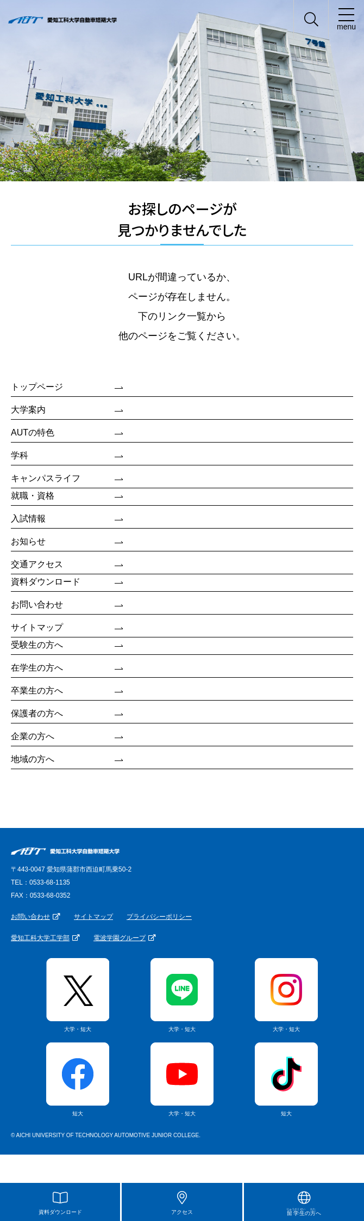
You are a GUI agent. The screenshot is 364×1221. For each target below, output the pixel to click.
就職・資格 (32, 495)
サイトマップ (37, 627)
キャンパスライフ (45, 478)
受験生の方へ (37, 644)
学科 (19, 455)
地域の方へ (32, 759)
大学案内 (28, 409)
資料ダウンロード (45, 581)
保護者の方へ (37, 713)
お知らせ (28, 541)
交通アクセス (37, 564)
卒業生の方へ (37, 690)
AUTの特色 (32, 432)
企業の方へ (32, 736)
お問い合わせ (37, 604)
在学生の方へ (37, 667)
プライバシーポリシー (159, 917)
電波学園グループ (119, 938)
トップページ (37, 386)
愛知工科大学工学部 (40, 938)
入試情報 (28, 518)
